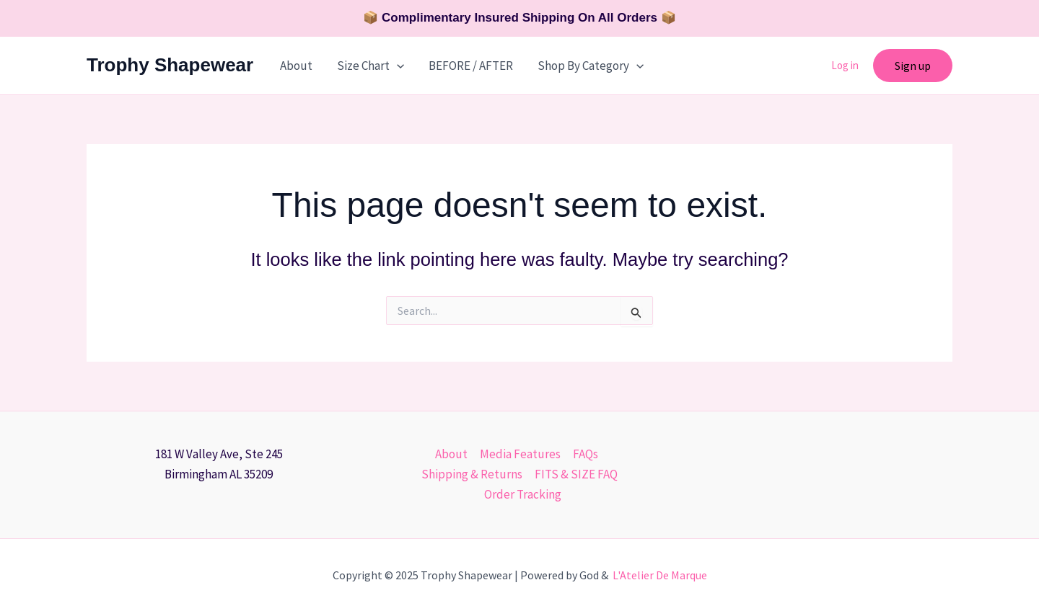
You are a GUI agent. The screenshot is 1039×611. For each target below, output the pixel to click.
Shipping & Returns (471, 474)
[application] (397, 65)
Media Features (520, 454)
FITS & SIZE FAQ (576, 474)
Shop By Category (591, 65)
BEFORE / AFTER (471, 65)
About (296, 65)
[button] (912, 65)
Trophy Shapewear (170, 65)
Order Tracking (522, 494)
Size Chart (370, 65)
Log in (845, 65)
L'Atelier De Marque (660, 575)
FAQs (585, 454)
